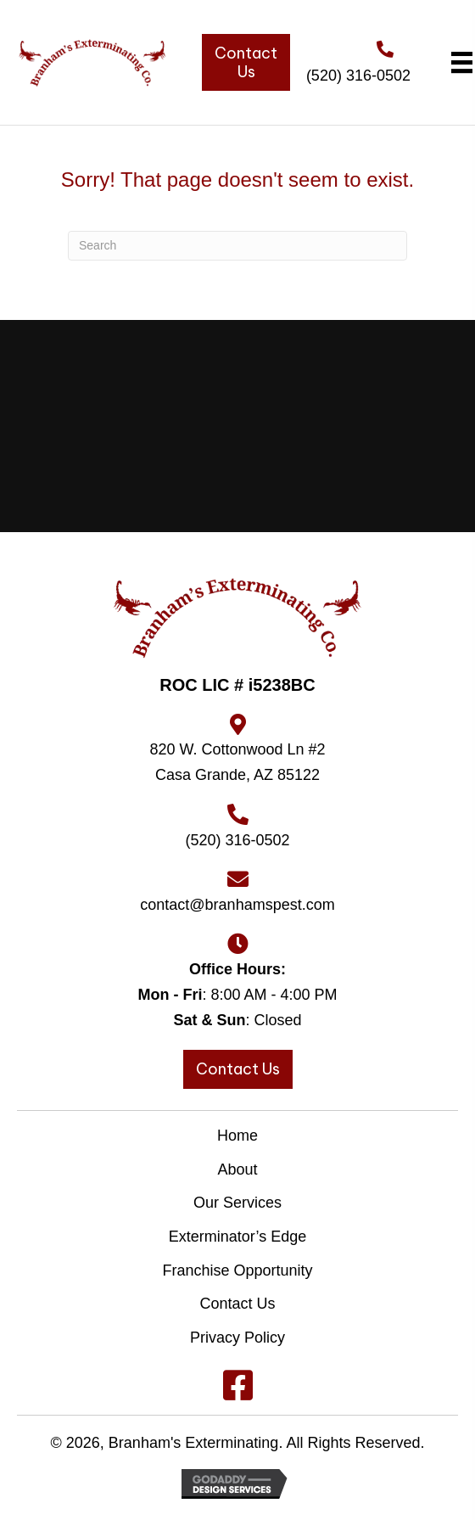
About (237, 1169)
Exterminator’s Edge (237, 1236)
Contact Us (237, 1303)
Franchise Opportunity (237, 1270)
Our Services (237, 1202)
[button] (237, 1385)
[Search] (237, 246)
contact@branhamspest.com (237, 904)
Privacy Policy (237, 1337)
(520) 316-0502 (358, 75)
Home (237, 1135)
